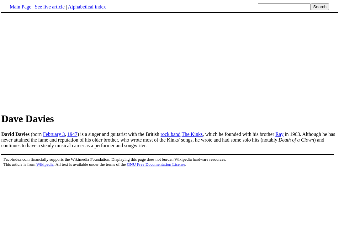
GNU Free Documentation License (156, 164)
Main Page (20, 6)
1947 (72, 134)
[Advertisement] (169, 62)
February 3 (54, 134)
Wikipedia (45, 164)
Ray (279, 134)
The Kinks (192, 134)
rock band (171, 134)
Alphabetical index (87, 6)
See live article (50, 6)
